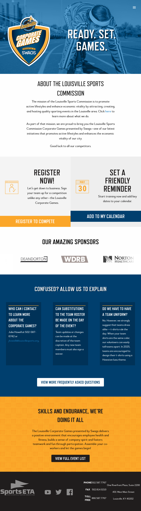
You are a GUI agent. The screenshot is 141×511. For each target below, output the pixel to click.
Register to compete (35, 221)
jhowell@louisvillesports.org (24, 340)
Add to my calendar (106, 216)
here (108, 111)
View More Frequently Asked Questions (70, 382)
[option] (34, 259)
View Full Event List (70, 458)
